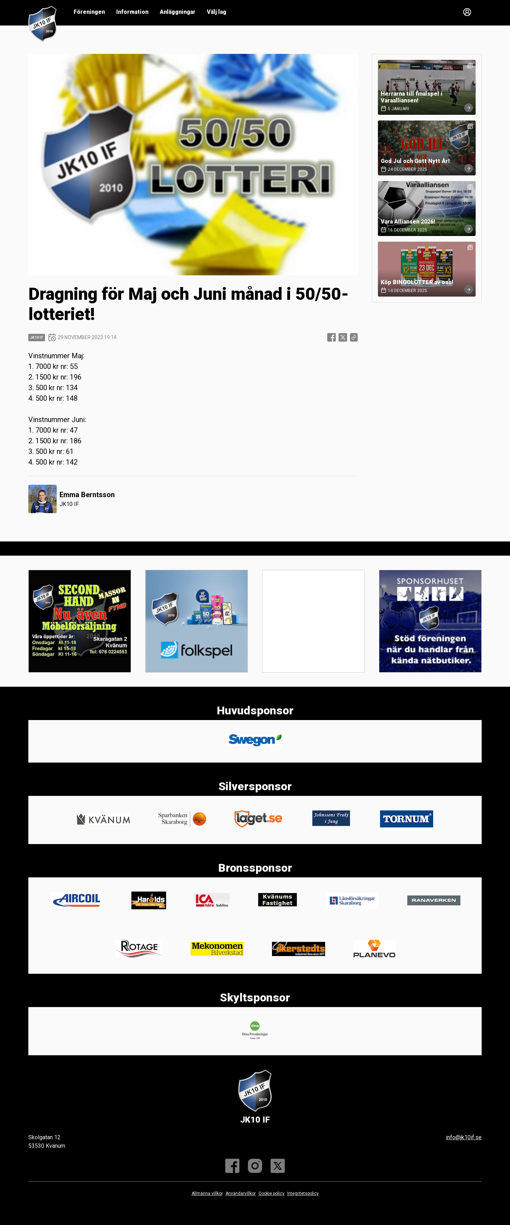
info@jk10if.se (464, 1137)
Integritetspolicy (303, 1193)
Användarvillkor (241, 1193)
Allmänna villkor (207, 1193)
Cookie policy (271, 1193)
